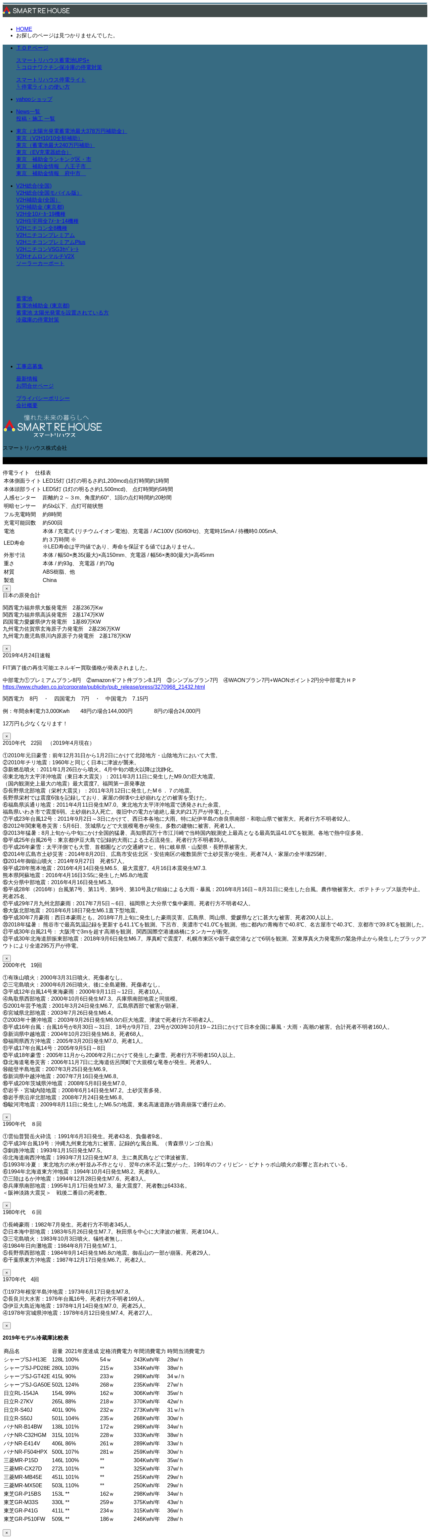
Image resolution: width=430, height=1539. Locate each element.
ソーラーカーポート (40, 263)
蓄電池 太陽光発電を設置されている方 (62, 313)
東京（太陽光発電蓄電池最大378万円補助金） (71, 131)
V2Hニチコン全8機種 (41, 228)
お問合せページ (35, 386)
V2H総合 (26, 193)
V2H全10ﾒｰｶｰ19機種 (41, 214)
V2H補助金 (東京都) (40, 207)
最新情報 (27, 379)
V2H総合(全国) (34, 186)
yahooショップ (34, 99)
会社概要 (27, 405)
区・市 (83, 159)
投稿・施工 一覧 (35, 119)
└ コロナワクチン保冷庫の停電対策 (59, 67)
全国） (52, 200)
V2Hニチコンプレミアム (45, 235)
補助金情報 (48, 166)
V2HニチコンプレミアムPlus (50, 242)
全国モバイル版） (60, 193)
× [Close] (6, 588)
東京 (24, 159)
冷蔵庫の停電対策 (37, 320)
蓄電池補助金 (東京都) (43, 305)
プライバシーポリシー (43, 398)
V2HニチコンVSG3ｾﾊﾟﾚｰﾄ (47, 249)
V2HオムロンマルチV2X (45, 256)
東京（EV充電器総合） (44, 152)
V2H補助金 (29, 200)
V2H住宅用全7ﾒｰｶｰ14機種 (47, 221)
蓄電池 (24, 298)
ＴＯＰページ (32, 48)
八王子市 (77, 166)
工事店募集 (29, 366)
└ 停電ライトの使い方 (43, 87)
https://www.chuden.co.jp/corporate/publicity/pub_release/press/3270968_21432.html (104, 687)
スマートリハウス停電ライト (51, 80)
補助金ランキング (53, 159)
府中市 (75, 173)
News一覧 (28, 111)
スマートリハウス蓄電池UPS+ (52, 60)
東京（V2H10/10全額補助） (49, 138)
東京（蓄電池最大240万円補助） (55, 145)
